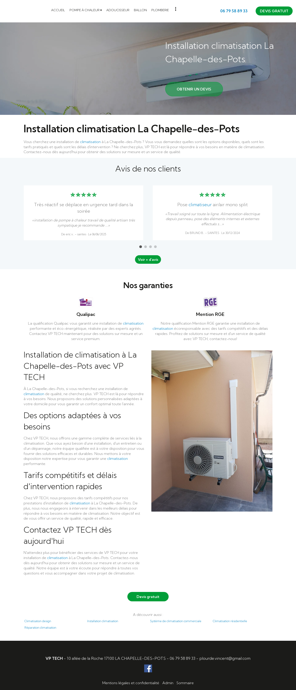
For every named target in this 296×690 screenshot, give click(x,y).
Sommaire (185, 683)
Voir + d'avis (148, 259)
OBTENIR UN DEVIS (194, 89)
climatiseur (200, 204)
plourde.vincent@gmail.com (224, 658)
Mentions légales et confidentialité (130, 683)
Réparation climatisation (40, 627)
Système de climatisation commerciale (175, 621)
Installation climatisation (102, 621)
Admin (167, 683)
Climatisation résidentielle (230, 621)
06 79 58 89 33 (182, 658)
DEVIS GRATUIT (274, 11)
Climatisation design (37, 621)
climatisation (90, 141)
